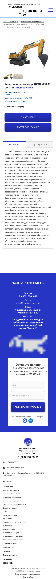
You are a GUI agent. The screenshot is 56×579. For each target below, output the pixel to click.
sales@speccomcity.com (28, 303)
